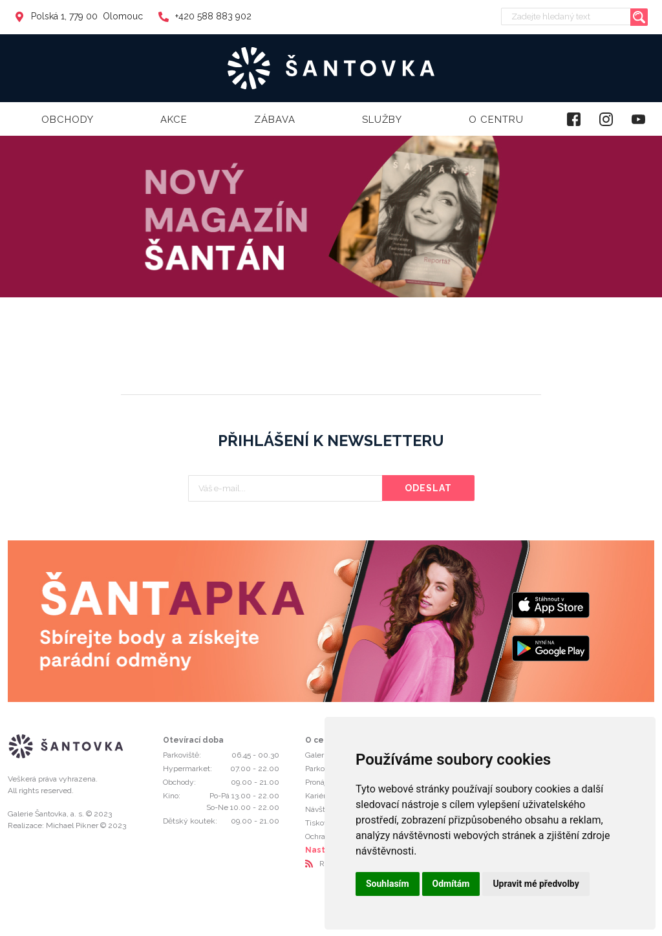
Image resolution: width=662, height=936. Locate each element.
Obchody (67, 119)
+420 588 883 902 (204, 16)
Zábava (274, 119)
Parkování (322, 768)
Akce (173, 119)
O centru (496, 119)
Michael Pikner (72, 825)
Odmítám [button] (451, 883)
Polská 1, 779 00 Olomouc (78, 16)
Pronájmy (321, 782)
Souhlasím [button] (387, 883)
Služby (382, 119)
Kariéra (317, 795)
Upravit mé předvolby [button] (536, 883)
